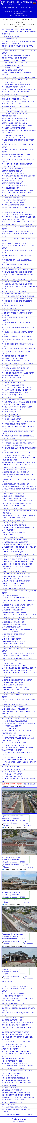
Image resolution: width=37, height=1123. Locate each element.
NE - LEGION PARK (9, 1085)
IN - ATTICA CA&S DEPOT (11, 726)
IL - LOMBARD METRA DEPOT (13, 518)
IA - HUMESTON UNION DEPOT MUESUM (18, 407)
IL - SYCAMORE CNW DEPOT (13, 549)
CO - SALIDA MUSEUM (10, 36)
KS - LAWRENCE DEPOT (11, 1001)
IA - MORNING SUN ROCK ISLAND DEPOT (18, 373)
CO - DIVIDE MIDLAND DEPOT (13, 60)
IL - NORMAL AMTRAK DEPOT (13, 646)
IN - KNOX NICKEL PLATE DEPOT (14, 993)
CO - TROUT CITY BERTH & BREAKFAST (16, 29)
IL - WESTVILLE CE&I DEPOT (12, 682)
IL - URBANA (6, 678)
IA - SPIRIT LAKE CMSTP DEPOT (14, 200)
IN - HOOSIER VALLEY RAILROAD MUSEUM (18, 723)
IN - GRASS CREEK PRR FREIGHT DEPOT (17, 759)
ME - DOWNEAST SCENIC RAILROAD (16, 1042)
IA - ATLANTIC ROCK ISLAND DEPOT (16, 106)
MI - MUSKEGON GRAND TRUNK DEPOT (17, 1066)
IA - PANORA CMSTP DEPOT (13, 135)
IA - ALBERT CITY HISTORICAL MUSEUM (17, 80)
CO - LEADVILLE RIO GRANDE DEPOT (16, 63)
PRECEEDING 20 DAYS (18, 16)
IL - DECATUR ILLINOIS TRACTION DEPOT (18, 653)
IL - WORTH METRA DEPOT (12, 610)
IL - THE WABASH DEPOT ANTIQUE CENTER (19, 486)
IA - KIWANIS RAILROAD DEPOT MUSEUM (18, 101)
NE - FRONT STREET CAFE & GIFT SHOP (17, 1092)
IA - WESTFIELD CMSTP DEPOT (14, 441)
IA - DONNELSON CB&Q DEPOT (14, 380)
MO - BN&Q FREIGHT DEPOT (13, 1073)
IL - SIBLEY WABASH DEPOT (12, 537)
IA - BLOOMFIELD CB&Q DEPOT (14, 400)
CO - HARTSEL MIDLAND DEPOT (14, 58)
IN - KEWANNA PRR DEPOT (12, 767)
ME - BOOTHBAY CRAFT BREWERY (15, 1051)
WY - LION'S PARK (9, 1105)
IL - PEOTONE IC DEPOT (11, 692)
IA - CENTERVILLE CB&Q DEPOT (14, 404)
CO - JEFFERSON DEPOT (11, 39)
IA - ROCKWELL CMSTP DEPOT (14, 243)
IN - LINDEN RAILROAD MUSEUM (15, 721)
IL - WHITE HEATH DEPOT (11, 663)
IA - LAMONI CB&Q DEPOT (12, 414)
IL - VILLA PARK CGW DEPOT (13, 494)
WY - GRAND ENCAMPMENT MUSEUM (17, 1114)
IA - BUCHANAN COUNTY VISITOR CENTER (18, 349)
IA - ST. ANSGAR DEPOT (11, 308)
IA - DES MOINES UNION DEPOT (14, 118)
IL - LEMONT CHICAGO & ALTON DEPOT (17, 605)
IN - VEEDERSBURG (9, 728)
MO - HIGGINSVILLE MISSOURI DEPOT (17, 1071)
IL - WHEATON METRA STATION (14, 525)
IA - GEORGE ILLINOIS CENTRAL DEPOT (17, 193)
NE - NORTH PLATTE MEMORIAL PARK (16, 1083)
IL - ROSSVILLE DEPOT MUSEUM (14, 687)
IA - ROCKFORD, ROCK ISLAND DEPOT (17, 284)
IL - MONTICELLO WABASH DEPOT (15, 484)
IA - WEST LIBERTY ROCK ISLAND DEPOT (18, 363)
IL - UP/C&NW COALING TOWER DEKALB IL (18, 515)
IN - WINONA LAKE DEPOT (12, 776)
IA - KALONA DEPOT (9, 109)
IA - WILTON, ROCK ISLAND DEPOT (15, 368)
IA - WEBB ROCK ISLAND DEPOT (14, 212)
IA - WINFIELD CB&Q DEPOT (13, 375)
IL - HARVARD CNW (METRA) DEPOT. (16, 581)
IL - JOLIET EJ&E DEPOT (11, 595)
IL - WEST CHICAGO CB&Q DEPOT (15, 542)
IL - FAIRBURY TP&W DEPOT (12, 644)
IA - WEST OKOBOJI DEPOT (12, 198)
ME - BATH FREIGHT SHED (12, 1061)
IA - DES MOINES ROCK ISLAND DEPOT (17, 125)
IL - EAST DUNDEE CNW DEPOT (14, 571)
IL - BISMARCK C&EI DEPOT (12, 685)
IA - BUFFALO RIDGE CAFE (12, 445)
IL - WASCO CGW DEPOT (11, 586)
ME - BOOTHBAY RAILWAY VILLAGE (15, 1034)
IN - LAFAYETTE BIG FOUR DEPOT (15, 745)
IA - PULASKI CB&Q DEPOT (12, 397)
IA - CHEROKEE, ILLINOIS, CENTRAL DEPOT (18, 222)
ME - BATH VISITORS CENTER (13, 1058)
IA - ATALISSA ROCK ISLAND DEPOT (15, 366)
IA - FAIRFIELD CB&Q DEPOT (13, 385)
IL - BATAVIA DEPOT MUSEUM (13, 496)
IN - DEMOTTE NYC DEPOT (12, 996)
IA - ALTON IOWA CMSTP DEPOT (14, 185)
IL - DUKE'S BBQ (8, 569)
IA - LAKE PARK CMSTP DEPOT (13, 195)
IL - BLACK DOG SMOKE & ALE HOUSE (16, 670)
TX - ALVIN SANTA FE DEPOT (12, 1102)
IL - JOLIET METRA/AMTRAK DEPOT (15, 598)
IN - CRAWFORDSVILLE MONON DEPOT (17, 735)
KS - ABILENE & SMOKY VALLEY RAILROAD (18, 998)
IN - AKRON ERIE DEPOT (11, 772)
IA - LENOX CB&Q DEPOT (11, 419)
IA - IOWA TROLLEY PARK (11, 82)
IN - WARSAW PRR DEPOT (12, 774)
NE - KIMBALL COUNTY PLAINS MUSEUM (18, 1097)
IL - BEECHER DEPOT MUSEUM (14, 498)
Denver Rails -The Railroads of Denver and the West (16, 3)
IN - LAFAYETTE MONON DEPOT (14, 743)
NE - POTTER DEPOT (10, 1088)
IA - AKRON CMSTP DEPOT (12, 178)
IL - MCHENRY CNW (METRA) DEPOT (16, 576)
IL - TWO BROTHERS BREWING (14, 588)
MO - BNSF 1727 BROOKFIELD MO (15, 1078)
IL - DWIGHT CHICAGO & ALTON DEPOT (17, 508)
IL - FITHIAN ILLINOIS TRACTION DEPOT (17, 680)
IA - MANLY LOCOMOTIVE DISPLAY (15, 294)
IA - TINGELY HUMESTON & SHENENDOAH (18, 462)
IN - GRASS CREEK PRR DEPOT (14, 757)
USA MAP (23, 7)
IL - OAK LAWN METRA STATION (14, 612)
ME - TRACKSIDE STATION (12, 1044)
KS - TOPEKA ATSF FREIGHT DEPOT (15, 1032)
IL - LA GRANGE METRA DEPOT (14, 716)
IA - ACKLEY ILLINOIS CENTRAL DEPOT (17, 279)
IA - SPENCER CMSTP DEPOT (13, 202)
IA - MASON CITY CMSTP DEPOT (14, 291)
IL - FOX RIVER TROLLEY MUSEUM (15, 467)
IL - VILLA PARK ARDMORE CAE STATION (17, 501)
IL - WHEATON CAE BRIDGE (12, 523)
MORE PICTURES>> (7, 981)
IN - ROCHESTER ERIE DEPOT (13, 769)
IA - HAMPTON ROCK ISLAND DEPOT (16, 282)
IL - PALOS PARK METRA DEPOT (14, 607)
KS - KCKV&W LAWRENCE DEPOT (15, 1025)
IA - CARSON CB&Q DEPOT (12, 157)
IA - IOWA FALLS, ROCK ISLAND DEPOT (17, 272)
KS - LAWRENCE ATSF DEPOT (13, 1018)
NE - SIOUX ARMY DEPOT (12, 1090)
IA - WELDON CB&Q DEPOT (12, 409)
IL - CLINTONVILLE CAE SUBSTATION (16, 566)
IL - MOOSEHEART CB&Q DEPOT (14, 552)
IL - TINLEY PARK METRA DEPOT (14, 620)
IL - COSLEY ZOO (8, 530)
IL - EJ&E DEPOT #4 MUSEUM (13, 506)
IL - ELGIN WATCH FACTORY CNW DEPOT (18, 559)
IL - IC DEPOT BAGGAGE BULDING (15, 656)
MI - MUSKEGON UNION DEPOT (14, 1063)
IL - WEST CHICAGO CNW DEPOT (15, 540)
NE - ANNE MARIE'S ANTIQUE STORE (16, 1095)
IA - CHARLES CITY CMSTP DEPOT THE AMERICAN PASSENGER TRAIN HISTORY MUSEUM (17, 313)
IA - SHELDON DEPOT (10, 188)
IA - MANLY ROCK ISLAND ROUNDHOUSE (18, 296)
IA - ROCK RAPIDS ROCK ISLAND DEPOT (17, 190)
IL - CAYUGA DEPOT (9, 636)
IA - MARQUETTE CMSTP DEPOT (14, 111)
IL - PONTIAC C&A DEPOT (11, 639)
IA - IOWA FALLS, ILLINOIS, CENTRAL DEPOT (19, 270)
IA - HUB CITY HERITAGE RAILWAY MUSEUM (19, 89)
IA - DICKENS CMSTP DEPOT (13, 205)
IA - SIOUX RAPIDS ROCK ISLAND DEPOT (18, 214)
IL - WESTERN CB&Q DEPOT (12, 707)
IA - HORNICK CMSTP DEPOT (13, 173)
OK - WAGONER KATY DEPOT (13, 1100)
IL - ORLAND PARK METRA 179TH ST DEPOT (18, 617)
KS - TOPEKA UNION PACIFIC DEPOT (16, 1006)
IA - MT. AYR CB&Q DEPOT (12, 417)
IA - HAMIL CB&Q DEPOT (11, 383)
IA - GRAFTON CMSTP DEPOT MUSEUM (17, 299)
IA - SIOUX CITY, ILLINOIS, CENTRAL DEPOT (18, 176)
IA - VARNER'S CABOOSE (11, 94)
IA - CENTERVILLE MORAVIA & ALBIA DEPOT (19, 402)
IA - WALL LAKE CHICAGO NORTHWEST (17, 231)
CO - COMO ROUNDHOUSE (12, 65)
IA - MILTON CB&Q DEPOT (12, 395)
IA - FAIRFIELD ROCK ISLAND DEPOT (16, 390)
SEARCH (31, 7)
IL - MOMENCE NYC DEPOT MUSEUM (16, 690)
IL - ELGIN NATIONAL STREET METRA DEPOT (19, 561)
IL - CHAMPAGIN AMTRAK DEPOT (15, 665)
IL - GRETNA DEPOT (9, 535)
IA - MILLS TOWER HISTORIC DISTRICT (16, 453)
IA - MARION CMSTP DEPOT (12, 358)
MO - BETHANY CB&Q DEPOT (13, 1068)
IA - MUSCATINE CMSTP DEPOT (14, 370)
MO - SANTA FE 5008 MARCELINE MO (16, 1080)
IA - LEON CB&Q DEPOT (11, 412)
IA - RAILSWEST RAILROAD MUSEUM (16, 84)
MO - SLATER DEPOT (10, 1075)
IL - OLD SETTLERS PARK (11, 627)
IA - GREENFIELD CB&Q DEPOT (14, 424)
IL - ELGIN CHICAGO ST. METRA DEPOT (17, 564)
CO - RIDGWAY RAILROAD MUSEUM (16, 55)
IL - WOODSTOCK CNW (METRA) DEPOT (17, 574)
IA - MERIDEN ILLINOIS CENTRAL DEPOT (17, 443)
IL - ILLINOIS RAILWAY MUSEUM (14, 470)
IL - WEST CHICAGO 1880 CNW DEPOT (17, 545)
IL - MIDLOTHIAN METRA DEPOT (14, 704)
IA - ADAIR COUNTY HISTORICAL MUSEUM (18, 421)
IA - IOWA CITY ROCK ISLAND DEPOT (16, 361)
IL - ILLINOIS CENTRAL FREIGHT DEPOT (17, 658)
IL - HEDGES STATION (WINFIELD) (15, 532)
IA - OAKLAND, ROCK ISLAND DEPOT (16, 154)
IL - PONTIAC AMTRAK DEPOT (13, 641)
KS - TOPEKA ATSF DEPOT (12, 1020)
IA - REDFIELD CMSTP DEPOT (13, 128)
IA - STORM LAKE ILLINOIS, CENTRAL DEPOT (19, 224)
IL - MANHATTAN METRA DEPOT (14, 624)
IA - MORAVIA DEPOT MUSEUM (14, 87)
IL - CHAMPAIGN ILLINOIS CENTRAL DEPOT (18, 668)
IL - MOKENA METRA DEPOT (13, 622)
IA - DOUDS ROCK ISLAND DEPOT (15, 392)
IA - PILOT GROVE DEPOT (12, 378)
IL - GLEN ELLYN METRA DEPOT (14, 520)
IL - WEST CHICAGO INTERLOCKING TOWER (19, 547)
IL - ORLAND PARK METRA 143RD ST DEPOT (19, 615)
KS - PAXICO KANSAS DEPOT (13, 1003)
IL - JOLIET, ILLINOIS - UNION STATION (16, 503)
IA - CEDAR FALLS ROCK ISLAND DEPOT (17, 92)
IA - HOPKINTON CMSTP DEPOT (14, 356)
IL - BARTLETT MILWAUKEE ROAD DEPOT (18, 554)
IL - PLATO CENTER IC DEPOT (13, 583)
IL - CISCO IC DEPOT (9, 661)
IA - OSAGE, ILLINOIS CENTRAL (13, 306)
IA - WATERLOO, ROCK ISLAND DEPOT (17, 337)
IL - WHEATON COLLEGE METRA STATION (18, 527)
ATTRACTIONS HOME (10, 7)
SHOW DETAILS (29, 784)
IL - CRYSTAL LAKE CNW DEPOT (14, 557)
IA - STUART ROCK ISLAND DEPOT (15, 137)
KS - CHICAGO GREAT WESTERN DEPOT (17, 1022)
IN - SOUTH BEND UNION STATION (15, 986)
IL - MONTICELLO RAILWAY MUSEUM (16, 465)
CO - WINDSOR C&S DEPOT (12, 70)
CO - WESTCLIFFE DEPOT (12, 68)
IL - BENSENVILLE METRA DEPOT (15, 709)
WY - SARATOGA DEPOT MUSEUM (15, 1107)
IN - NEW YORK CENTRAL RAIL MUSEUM (17, 719)
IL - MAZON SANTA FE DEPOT (13, 634)
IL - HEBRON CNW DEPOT (12, 578)
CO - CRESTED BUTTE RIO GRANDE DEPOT (18, 77)
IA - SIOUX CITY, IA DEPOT (11, 104)
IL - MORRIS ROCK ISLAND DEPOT (15, 472)
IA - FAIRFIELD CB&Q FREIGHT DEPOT (16, 387)
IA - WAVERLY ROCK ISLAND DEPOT (16, 455)
